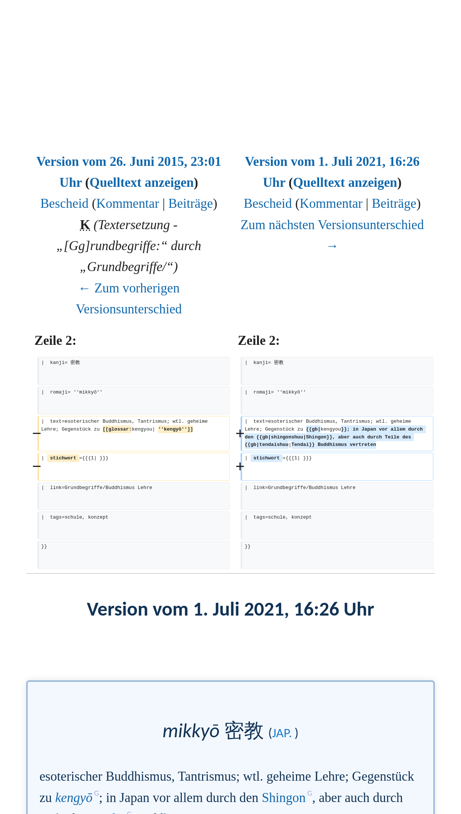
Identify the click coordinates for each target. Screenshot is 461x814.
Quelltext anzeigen (141, 182)
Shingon (283, 797)
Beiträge (190, 203)
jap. (282, 733)
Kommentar (127, 203)
